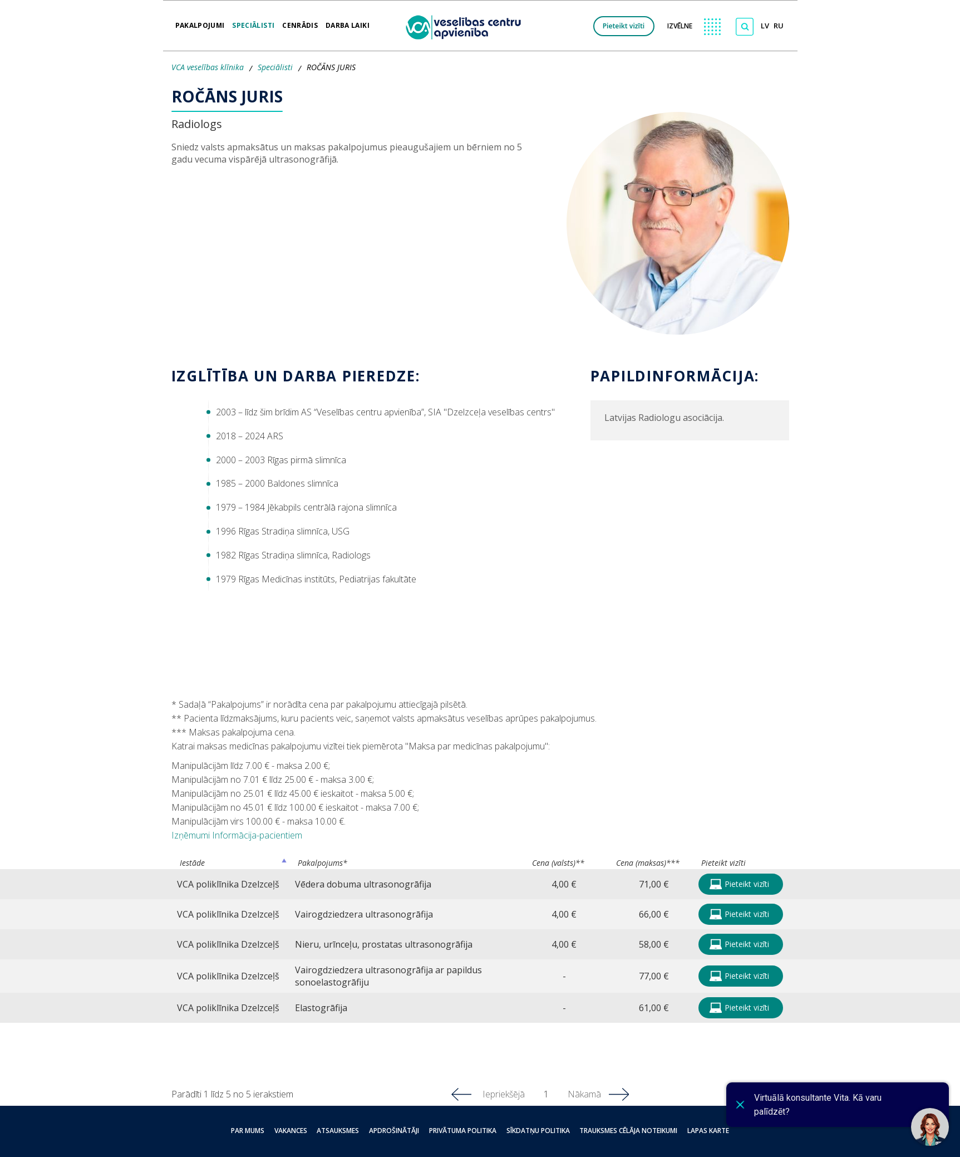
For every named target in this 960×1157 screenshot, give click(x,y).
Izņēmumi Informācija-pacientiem (236, 835)
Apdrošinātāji (396, 1130)
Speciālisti (253, 22)
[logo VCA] (466, 26)
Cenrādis (300, 22)
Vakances (301, 1130)
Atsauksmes (344, 1130)
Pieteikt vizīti (624, 26)
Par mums (262, 1130)
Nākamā (584, 1094)
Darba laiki (348, 22)
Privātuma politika (460, 1130)
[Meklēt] (745, 27)
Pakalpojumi (200, 22)
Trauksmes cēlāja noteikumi (618, 1130)
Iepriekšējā (504, 1094)
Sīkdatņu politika (531, 1130)
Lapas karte (693, 1130)
